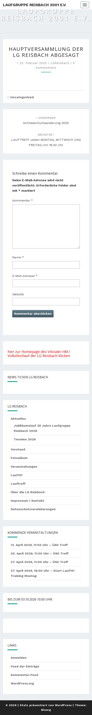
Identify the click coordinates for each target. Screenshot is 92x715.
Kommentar (22, 200)
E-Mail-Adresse (24, 276)
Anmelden (19, 657)
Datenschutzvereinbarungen (33, 509)
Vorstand (18, 449)
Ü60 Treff (60, 545)
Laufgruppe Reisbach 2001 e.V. (34, 5)
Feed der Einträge (25, 666)
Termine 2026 (25, 439)
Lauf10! (17, 475)
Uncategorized (22, 97)
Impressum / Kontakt (27, 500)
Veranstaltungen (24, 466)
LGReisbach (60, 63)
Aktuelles (18, 418)
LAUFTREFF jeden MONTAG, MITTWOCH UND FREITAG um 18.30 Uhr (46, 140)
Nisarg (46, 709)
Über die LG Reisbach (28, 492)
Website (18, 294)
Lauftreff (18, 483)
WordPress (63, 705)
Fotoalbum (19, 458)
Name (18, 257)
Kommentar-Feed (24, 675)
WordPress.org (22, 683)
